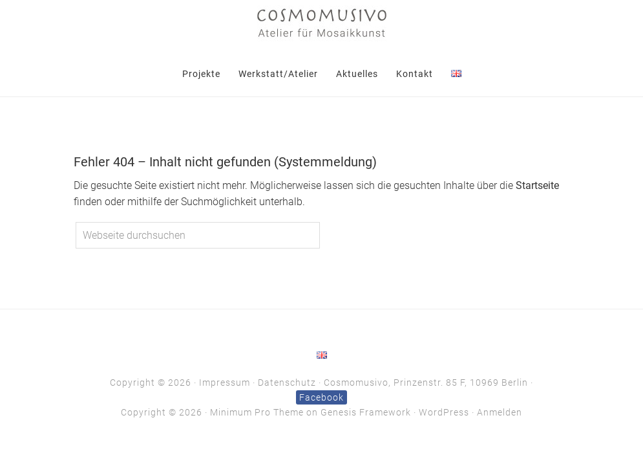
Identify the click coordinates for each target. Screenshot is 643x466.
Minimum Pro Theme (257, 412)
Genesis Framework (366, 412)
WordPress (444, 412)
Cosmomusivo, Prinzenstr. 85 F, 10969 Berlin (426, 382)
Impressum (224, 382)
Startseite (537, 186)
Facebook (321, 397)
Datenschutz (287, 382)
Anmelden (499, 412)
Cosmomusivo (321, 22)
